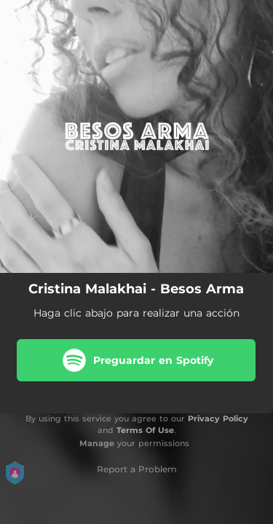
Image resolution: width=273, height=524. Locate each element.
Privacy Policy (218, 418)
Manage (96, 443)
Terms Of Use (145, 430)
